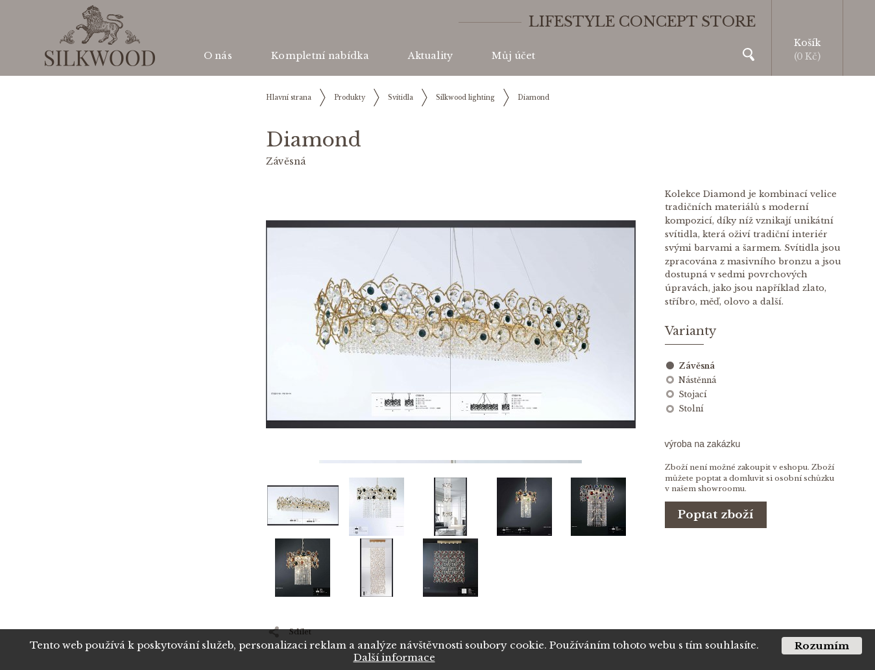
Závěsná (696, 366)
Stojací (692, 394)
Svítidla (400, 97)
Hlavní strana (288, 97)
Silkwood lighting (465, 97)
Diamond (533, 97)
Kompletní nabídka (320, 56)
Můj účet (513, 56)
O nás (218, 56)
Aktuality (430, 56)
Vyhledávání (748, 54)
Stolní (690, 408)
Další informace (394, 657)
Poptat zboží (716, 515)
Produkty (349, 97)
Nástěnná (697, 380)
